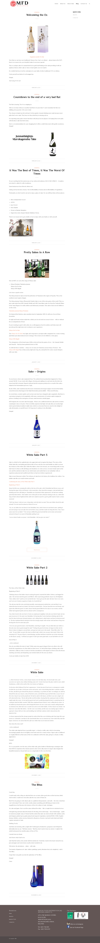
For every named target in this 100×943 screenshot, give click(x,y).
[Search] (89, 3)
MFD (15, 938)
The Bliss (37, 784)
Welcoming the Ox (36, 15)
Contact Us (75, 17)
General (37, 12)
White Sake (36, 672)
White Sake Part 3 (37, 455)
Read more (37, 550)
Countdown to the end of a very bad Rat (37, 97)
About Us (75, 14)
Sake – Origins (37, 371)
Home (10, 913)
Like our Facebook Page (76, 927)
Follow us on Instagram (76, 924)
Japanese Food (12, 919)
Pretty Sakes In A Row (37, 252)
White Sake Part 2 (37, 567)
